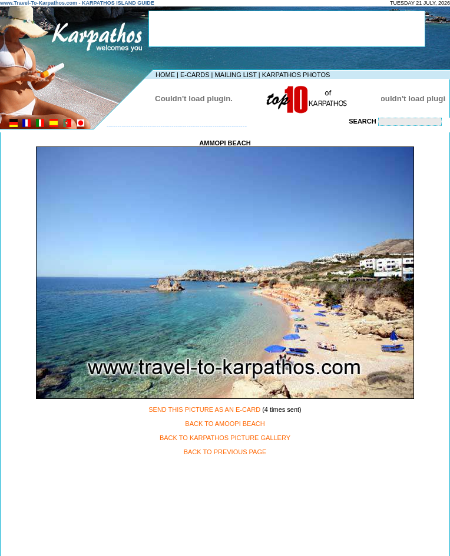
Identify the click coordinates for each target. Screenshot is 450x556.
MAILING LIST (235, 74)
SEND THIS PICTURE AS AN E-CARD (204, 409)
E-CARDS (195, 74)
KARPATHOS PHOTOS (296, 74)
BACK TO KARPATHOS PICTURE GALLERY (225, 437)
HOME (165, 74)
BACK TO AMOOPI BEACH (224, 423)
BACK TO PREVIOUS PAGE (225, 451)
